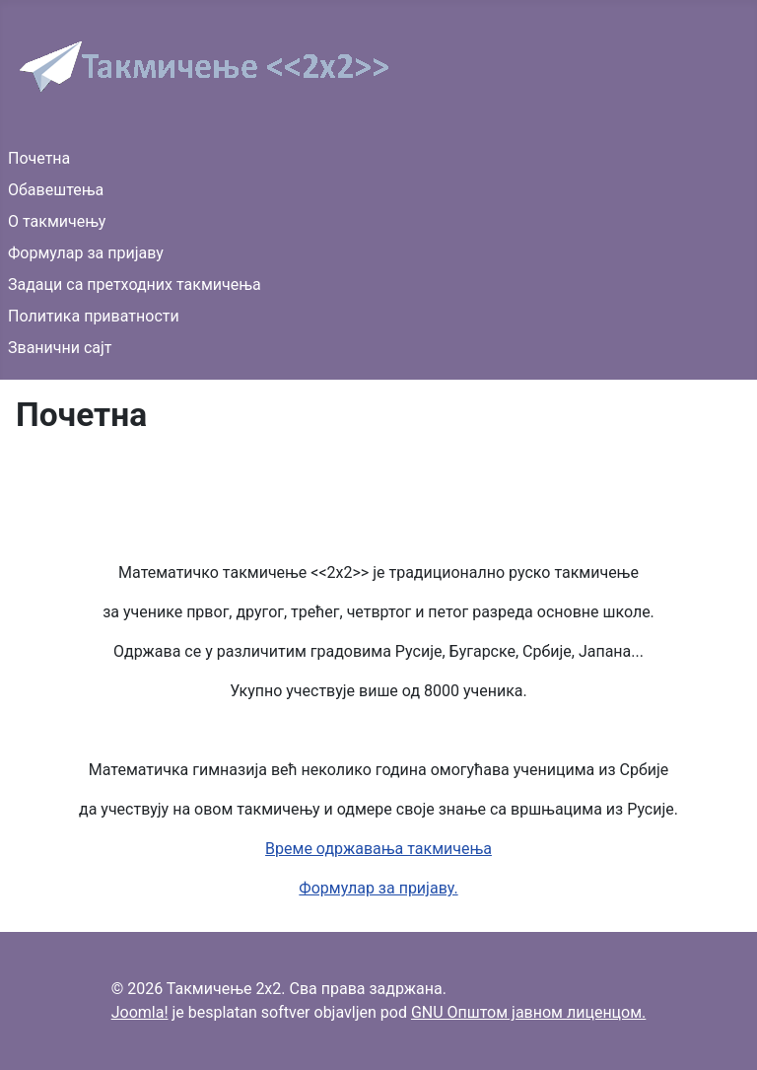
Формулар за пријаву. (378, 888)
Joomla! (140, 1012)
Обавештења (55, 189)
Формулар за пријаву (86, 253)
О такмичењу (56, 221)
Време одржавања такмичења (378, 848)
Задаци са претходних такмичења (134, 284)
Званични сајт (60, 347)
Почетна (39, 158)
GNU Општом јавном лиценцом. (528, 1012)
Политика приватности (93, 316)
